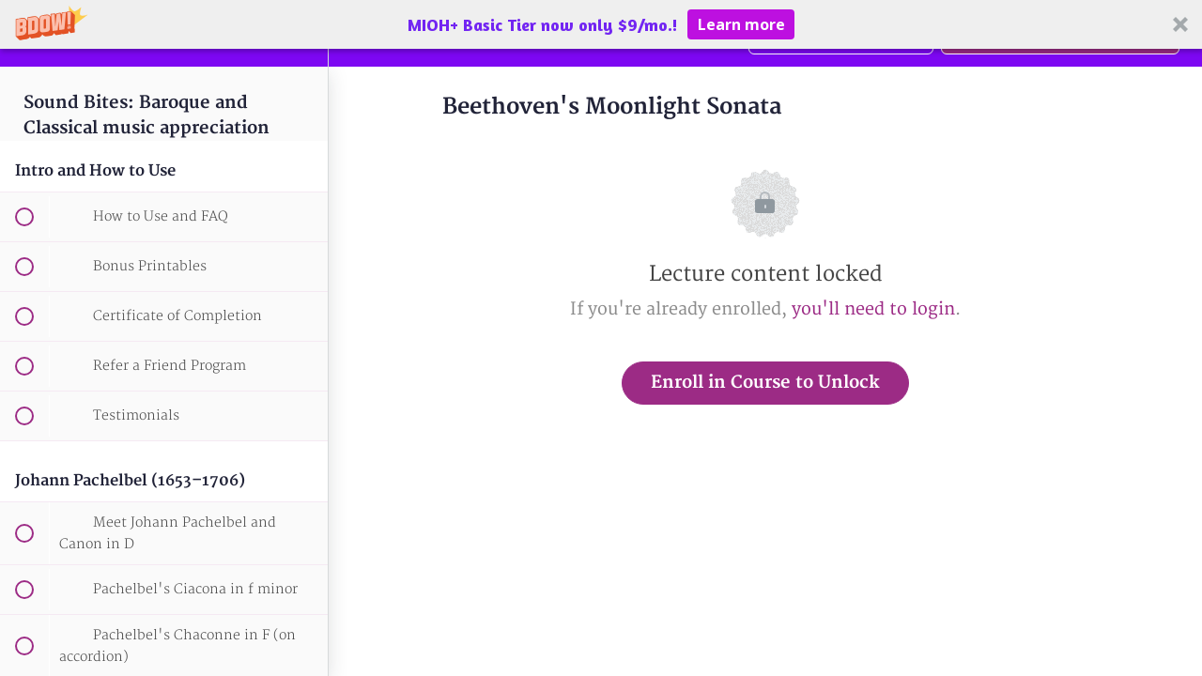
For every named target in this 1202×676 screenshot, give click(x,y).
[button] (601, 24)
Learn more (741, 24)
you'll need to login (873, 309)
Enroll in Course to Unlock (765, 382)
